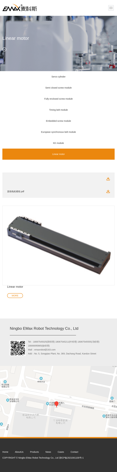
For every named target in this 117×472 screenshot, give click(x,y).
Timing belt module (58, 110)
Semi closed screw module (58, 87)
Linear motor (58, 154)
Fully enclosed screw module (58, 99)
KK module (58, 143)
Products (34, 452)
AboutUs (19, 452)
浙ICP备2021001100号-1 (71, 458)
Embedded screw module (58, 121)
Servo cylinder (58, 76)
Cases (61, 452)
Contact (74, 452)
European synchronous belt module (58, 132)
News (48, 452)
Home (5, 452)
